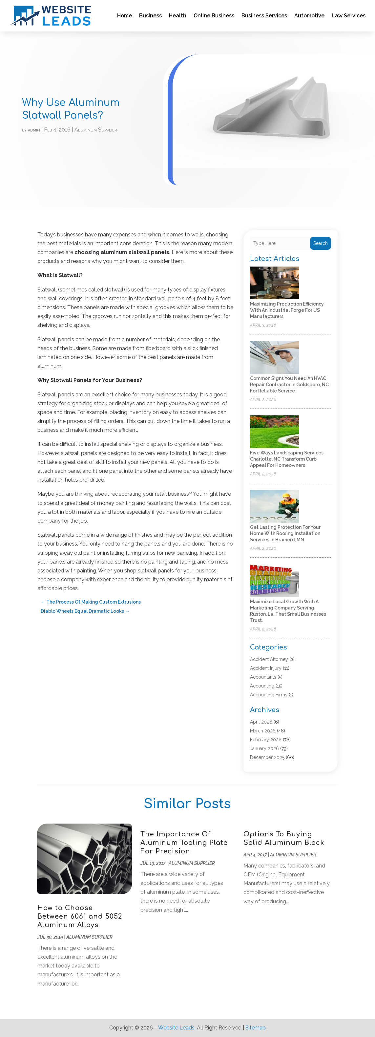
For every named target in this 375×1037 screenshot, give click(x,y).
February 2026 (265, 739)
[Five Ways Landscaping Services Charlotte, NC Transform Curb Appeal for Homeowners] (274, 432)
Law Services (348, 15)
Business (150, 15)
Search (320, 243)
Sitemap (255, 1028)
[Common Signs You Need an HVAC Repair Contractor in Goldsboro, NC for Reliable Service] (274, 358)
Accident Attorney (269, 659)
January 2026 (264, 748)
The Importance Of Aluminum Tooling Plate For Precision (184, 842)
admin (34, 130)
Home (124, 15)
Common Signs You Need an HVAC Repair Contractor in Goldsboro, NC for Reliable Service (289, 384)
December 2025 (267, 757)
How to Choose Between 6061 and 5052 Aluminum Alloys (79, 916)
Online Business (214, 15)
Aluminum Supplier (95, 130)
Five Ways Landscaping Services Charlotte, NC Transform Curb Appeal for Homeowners (286, 459)
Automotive (309, 15)
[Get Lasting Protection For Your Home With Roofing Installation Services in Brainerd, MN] (274, 507)
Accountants (263, 677)
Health (177, 15)
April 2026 (261, 722)
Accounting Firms (268, 694)
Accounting (262, 685)
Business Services (264, 15)
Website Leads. (177, 1028)
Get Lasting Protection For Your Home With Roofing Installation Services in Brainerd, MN (285, 533)
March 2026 (263, 730)
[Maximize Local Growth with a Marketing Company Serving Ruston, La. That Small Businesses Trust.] (274, 581)
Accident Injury (265, 668)
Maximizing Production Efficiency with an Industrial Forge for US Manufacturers (287, 310)
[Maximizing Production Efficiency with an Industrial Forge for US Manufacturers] (274, 283)
